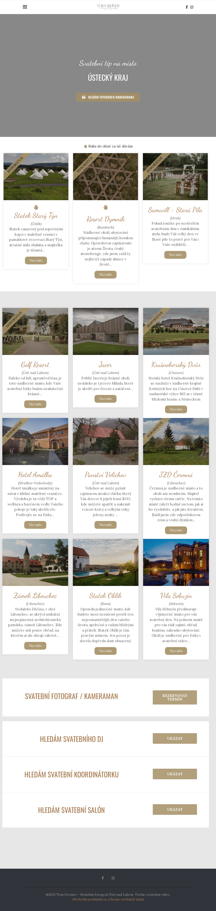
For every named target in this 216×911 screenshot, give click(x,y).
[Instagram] (191, 7)
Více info (36, 261)
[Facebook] (187, 7)
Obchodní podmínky (87, 899)
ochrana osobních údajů (125, 899)
